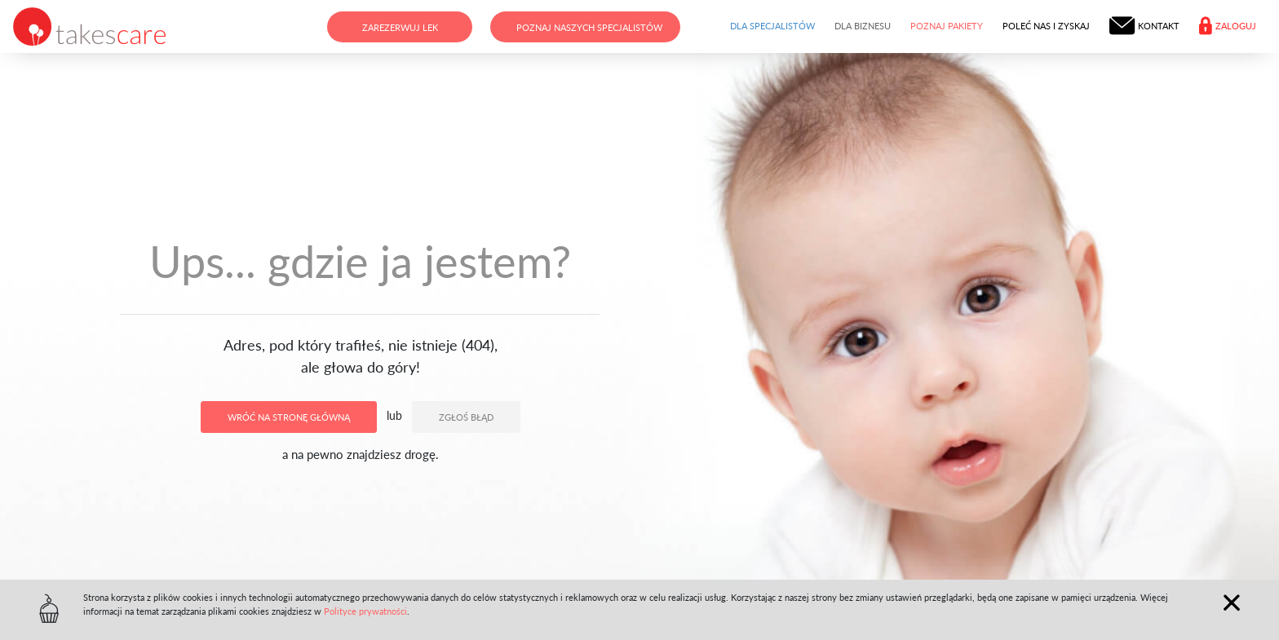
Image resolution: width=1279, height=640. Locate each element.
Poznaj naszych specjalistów (589, 27)
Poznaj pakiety (946, 25)
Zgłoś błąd (466, 417)
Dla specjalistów (772, 25)
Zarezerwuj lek (400, 27)
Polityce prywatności (365, 611)
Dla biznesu (862, 25)
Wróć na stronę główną (289, 417)
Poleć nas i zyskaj (1046, 25)
